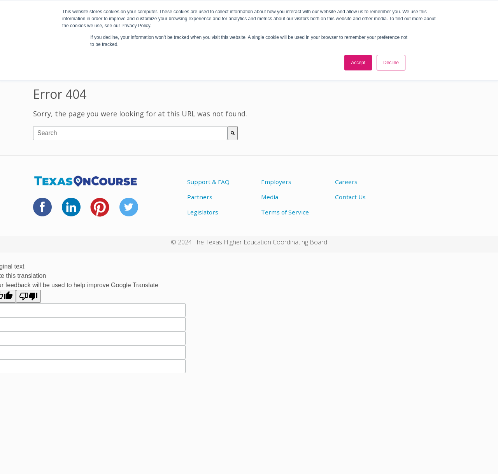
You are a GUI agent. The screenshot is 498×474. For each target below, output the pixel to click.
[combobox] (130, 133)
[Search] (233, 133)
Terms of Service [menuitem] (285, 212)
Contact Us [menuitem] (350, 197)
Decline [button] (391, 62)
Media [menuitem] (269, 197)
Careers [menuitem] (346, 182)
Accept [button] (358, 62)
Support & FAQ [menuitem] (208, 182)
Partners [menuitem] (199, 197)
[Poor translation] (28, 296)
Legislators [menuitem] (202, 212)
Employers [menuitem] (276, 182)
